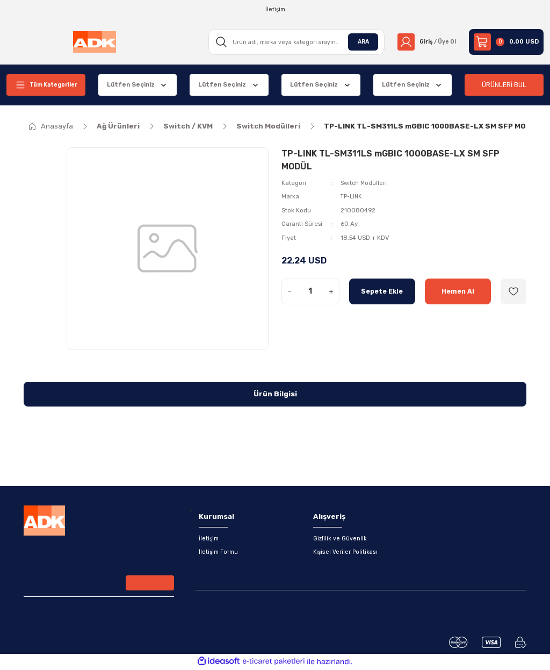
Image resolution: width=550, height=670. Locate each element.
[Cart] (506, 42)
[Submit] (150, 585)
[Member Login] (424, 42)
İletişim (209, 539)
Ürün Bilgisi (275, 394)
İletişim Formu (220, 553)
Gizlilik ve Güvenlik (340, 539)
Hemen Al (457, 291)
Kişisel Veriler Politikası (346, 553)
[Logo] (93, 42)
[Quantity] (310, 291)
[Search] (293, 42)
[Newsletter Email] (99, 586)
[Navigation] (45, 85)
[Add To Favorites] (513, 291)
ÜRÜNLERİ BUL (504, 85)
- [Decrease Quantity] (289, 291)
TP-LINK (352, 196)
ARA (358, 41)
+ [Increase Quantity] (331, 291)
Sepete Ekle (382, 291)
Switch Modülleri (365, 183)
